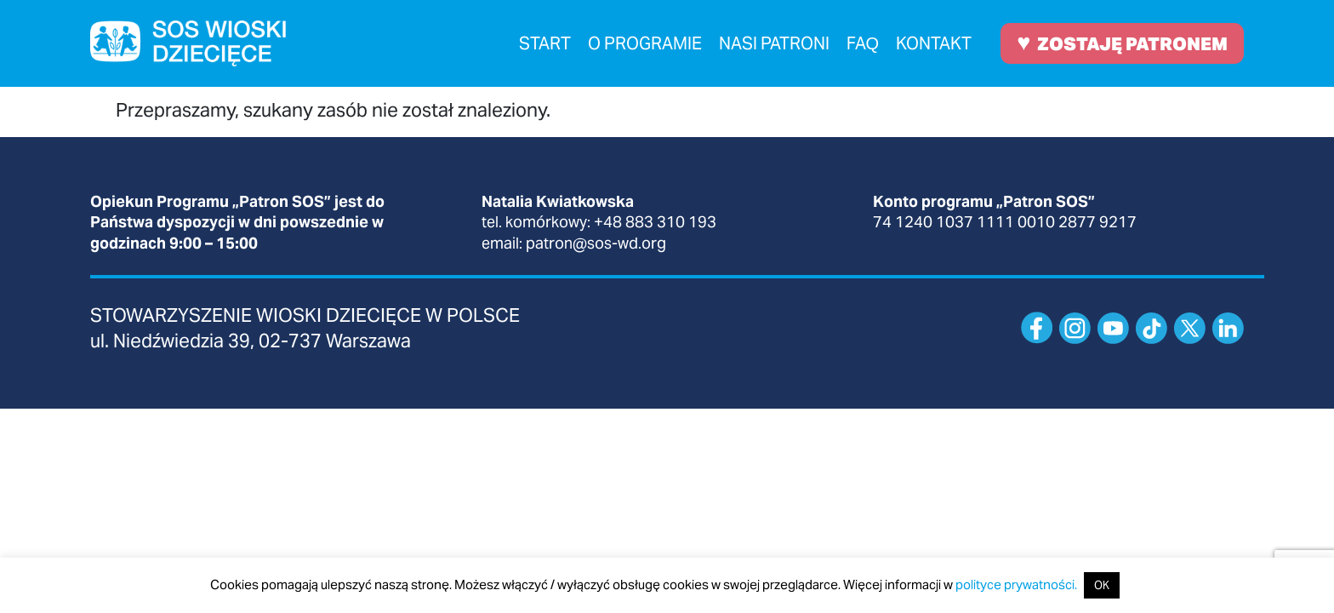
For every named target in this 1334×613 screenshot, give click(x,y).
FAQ (863, 43)
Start (545, 43)
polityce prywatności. (1016, 584)
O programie (645, 43)
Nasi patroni (774, 43)
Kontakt (934, 43)
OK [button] (1101, 585)
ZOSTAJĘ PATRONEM (1122, 42)
